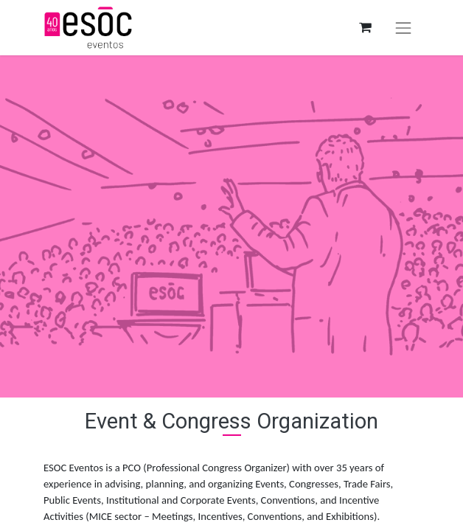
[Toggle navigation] (403, 28)
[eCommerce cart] (364, 28)
